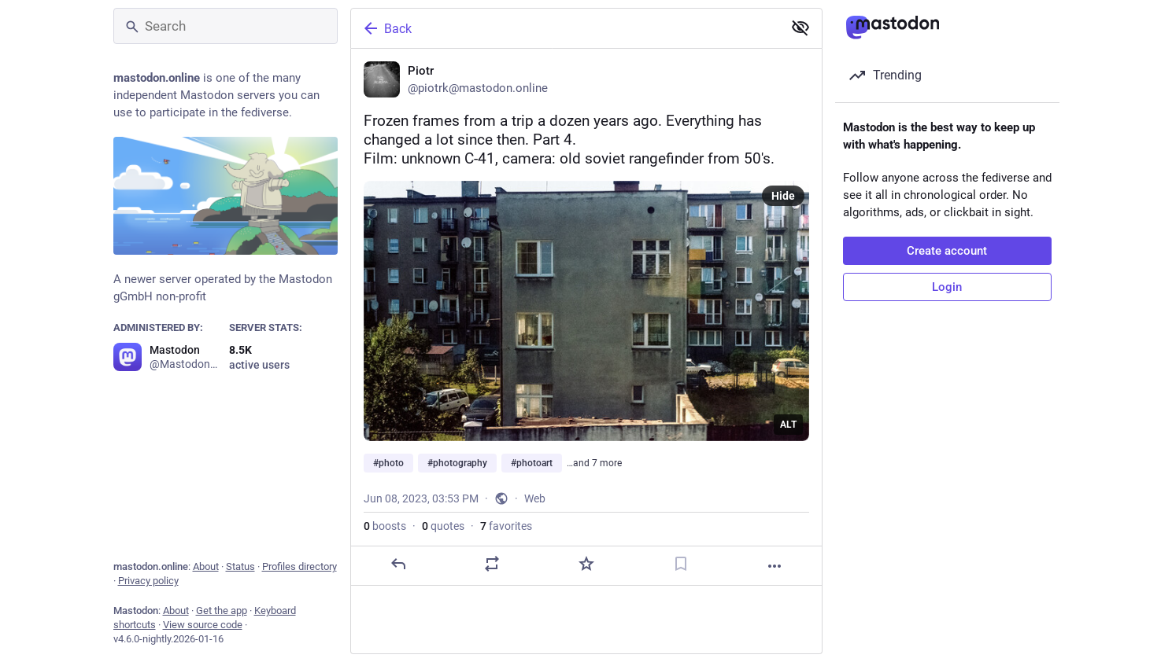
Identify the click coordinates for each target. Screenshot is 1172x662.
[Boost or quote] (491, 563)
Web (534, 498)
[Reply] (397, 563)
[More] (774, 566)
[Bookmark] (680, 563)
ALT (788, 424)
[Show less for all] (800, 27)
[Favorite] (585, 563)
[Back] (565, 28)
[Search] (225, 26)
